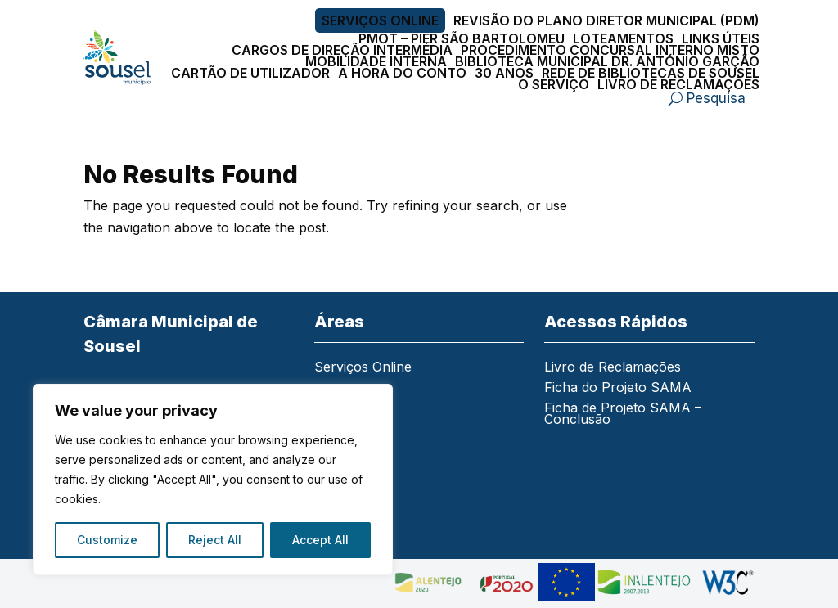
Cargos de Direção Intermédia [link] (342, 50)
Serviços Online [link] (380, 20)
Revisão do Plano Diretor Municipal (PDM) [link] (606, 20)
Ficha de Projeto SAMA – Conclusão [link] (622, 414)
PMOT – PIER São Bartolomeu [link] (461, 38)
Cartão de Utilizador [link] (250, 73)
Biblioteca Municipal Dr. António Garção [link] (607, 61)
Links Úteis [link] (720, 38)
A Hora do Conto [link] (402, 73)
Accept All (320, 540)
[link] (117, 57)
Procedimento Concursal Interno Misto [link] (610, 50)
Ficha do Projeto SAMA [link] (618, 388)
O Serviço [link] (553, 84)
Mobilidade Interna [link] (376, 61)
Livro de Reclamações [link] (678, 84)
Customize (107, 540)
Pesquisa (716, 98)
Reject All (214, 540)
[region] (213, 479)
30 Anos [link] (504, 73)
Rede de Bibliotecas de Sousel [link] (650, 73)
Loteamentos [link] (623, 38)
